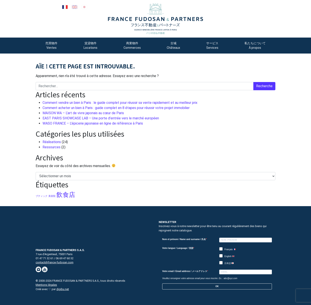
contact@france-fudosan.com (54, 262)
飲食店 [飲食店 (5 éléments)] (65, 194)
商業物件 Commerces (132, 45)
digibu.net (62, 289)
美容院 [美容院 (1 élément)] (52, 196)
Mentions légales (46, 284)
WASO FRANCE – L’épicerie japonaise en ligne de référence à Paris (93, 123)
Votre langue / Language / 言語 (177, 248)
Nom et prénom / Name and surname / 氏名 (184, 239)
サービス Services (212, 45)
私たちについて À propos (255, 45)
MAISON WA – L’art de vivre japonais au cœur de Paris (83, 113)
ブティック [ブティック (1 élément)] (42, 196)
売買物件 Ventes (51, 45)
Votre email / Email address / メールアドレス (184, 271)
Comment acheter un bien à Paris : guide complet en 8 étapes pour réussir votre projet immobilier (116, 108)
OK (217, 286)
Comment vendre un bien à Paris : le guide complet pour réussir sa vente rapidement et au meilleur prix (120, 103)
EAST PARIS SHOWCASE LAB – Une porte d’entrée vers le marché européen (101, 118)
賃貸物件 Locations (90, 45)
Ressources (51, 147)
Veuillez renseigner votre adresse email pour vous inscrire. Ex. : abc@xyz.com (199, 278)
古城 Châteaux (173, 45)
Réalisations (52, 142)
